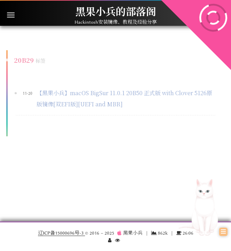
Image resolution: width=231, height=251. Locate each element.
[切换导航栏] (10, 15)
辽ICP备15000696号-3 (61, 233)
